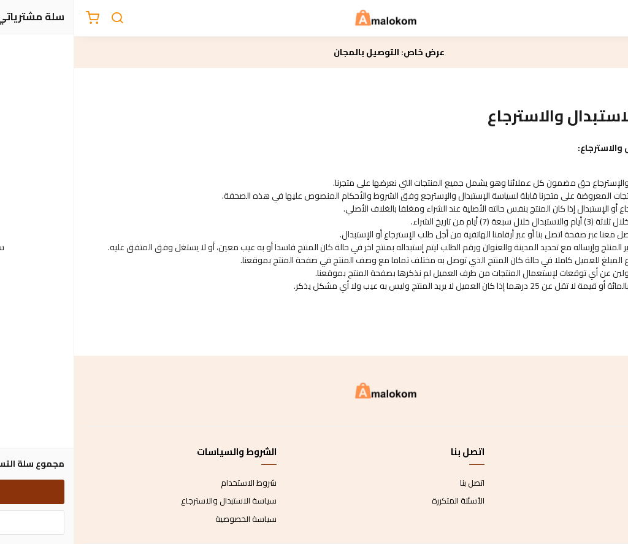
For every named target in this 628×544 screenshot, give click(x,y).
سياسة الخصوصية (171, 519)
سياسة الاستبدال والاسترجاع (154, 501)
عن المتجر (603, 483)
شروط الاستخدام (174, 483)
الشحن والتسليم (592, 519)
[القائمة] (609, 18)
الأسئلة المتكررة (384, 501)
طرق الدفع (600, 501)
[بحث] (43, 18)
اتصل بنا (398, 483)
